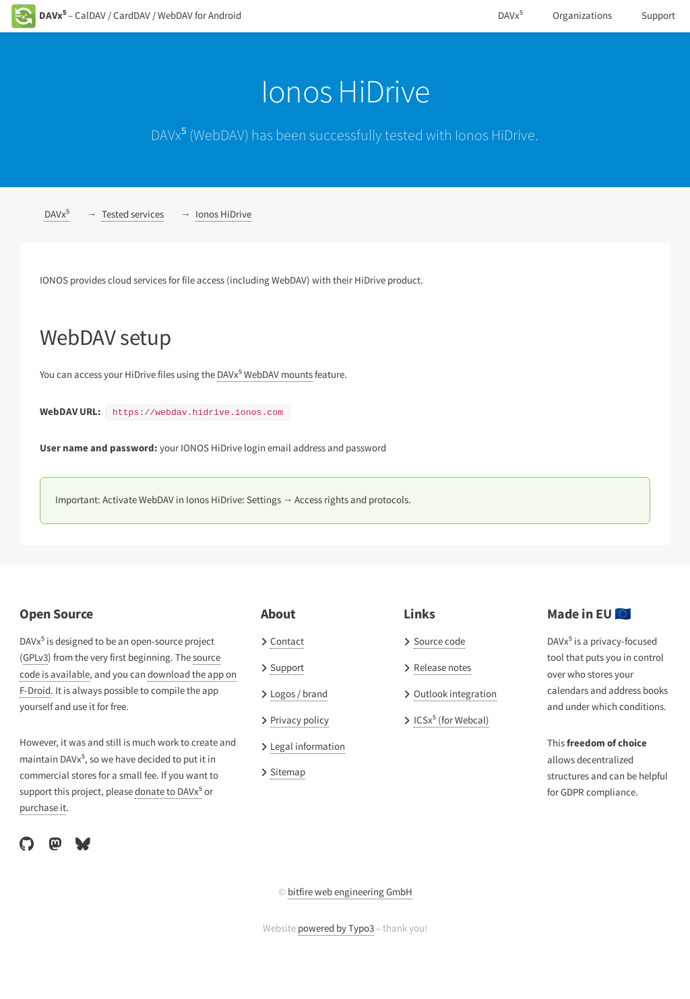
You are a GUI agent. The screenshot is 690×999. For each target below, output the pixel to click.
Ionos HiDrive (234, 239)
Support (658, 15)
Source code (441, 665)
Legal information (308, 770)
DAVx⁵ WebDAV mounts (284, 399)
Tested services (138, 239)
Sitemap (288, 796)
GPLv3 (38, 681)
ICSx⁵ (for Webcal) (454, 744)
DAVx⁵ (506, 15)
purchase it (44, 832)
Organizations (580, 15)
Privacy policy (300, 744)
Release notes (445, 691)
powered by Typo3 (336, 951)
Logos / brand (300, 718)
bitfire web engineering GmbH (349, 915)
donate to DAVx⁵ (177, 815)
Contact (287, 665)
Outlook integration (455, 718)
